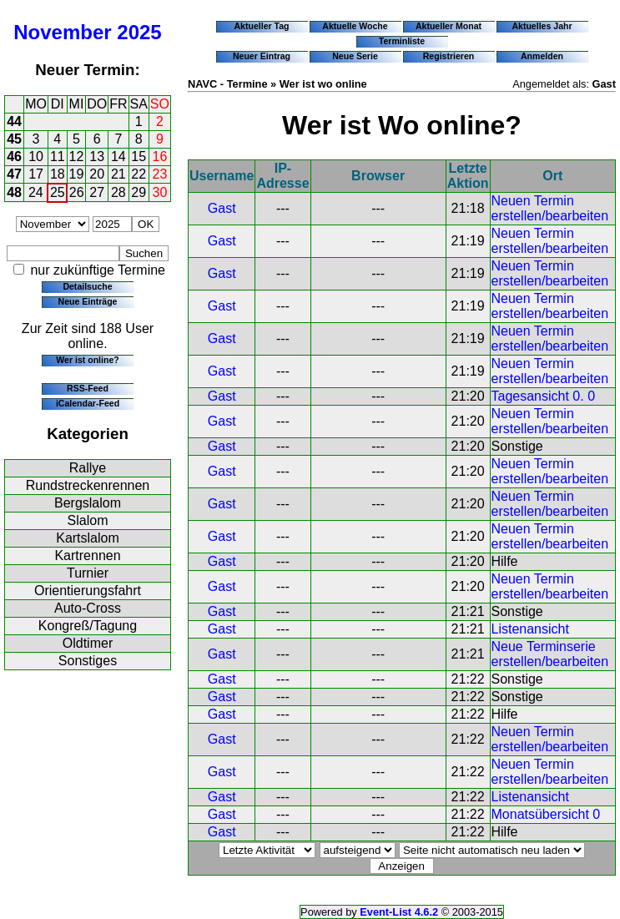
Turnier (87, 573)
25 (57, 192)
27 (96, 192)
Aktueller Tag (261, 26)
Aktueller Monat (448, 26)
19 (76, 174)
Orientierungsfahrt (87, 590)
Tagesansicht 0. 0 (543, 396)
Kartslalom (87, 538)
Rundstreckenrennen (88, 485)
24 (35, 192)
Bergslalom (87, 503)
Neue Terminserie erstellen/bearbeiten (550, 654)
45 (14, 139)
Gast (222, 208)
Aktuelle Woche (354, 26)
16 (160, 156)
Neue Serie (355, 56)
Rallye (87, 468)
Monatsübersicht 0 (546, 814)
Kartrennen (87, 555)
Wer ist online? (87, 360)
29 (138, 192)
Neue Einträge (88, 301)
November (62, 32)
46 (14, 156)
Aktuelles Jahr (542, 26)
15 (138, 156)
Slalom (88, 520)
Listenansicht (530, 629)
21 (118, 174)
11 (57, 156)
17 (35, 174)
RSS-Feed (87, 388)
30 (160, 192)
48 (14, 192)
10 (35, 156)
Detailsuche (87, 286)
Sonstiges (87, 661)
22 (138, 174)
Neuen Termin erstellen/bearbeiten (550, 208)
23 (160, 174)
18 (57, 174)
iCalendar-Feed (87, 403)
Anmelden (542, 56)
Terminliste (402, 41)
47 (14, 174)
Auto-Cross (87, 608)
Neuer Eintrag (261, 56)
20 (96, 174)
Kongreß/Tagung (87, 626)
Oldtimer (88, 643)
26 (76, 192)
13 (96, 156)
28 (118, 192)
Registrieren (449, 56)
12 (76, 156)
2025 (139, 32)
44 (14, 121)
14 (118, 156)
